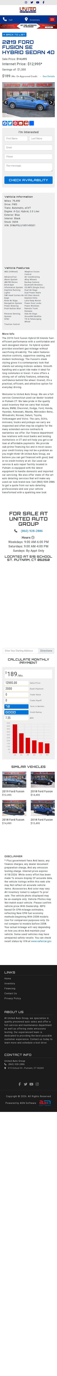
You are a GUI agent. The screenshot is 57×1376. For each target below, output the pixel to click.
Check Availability (28, 180)
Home (7, 978)
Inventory (9, 983)
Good (11, 712)
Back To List (14, 34)
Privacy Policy (12, 998)
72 (7, 706)
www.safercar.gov (41, 941)
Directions (46, 650)
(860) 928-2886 (32, 531)
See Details (49, 76)
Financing (9, 988)
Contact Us (10, 993)
